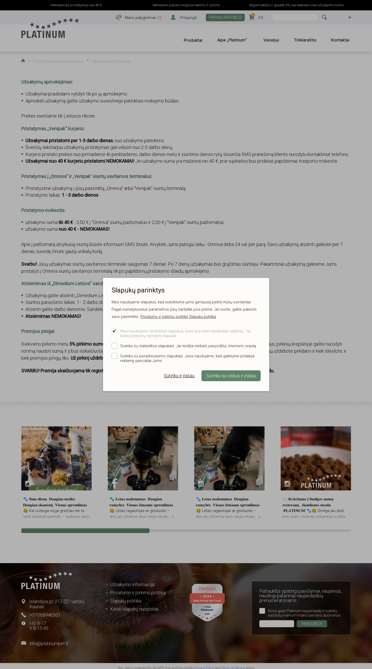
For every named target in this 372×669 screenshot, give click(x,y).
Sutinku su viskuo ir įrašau (231, 375)
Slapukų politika (202, 316)
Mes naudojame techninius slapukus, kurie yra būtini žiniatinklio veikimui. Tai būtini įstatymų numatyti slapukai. (185, 333)
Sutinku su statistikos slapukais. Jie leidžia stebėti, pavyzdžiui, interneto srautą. (188, 346)
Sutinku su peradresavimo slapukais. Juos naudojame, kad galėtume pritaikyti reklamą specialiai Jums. (187, 358)
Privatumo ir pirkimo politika (164, 316)
